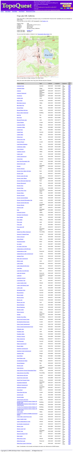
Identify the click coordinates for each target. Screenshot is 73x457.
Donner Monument (21, 183)
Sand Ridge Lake (21, 358)
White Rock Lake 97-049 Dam (24, 443)
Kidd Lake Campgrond (22, 258)
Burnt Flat (19, 117)
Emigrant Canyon (21, 212)
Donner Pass (20, 185)
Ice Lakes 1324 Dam (22, 246)
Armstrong (19, 95)
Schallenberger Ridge (22, 360)
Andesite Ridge (20, 88)
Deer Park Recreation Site (23, 161)
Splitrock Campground (22, 385)
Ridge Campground (21, 343)
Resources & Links (30, 11)
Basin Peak (19, 100)
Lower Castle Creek (21, 283)
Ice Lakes (19, 244)
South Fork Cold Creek (22, 377)
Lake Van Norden (21, 273)
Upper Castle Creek (21, 419)
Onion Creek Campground (23, 324)
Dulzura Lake (20, 207)
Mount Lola (19, 300)
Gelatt (18, 229)
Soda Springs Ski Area (22, 375)
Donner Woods (20, 205)
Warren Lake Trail (21, 428)
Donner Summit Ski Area (23, 202)
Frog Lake (19, 224)
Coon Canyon (20, 149)
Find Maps (14, 11)
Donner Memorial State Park (24, 180)
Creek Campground (21, 156)
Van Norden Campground (23, 424)
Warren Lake (20, 426)
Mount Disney (20, 292)
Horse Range (20, 239)
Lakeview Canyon (21, 278)
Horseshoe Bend (21, 241)
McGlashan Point (21, 290)
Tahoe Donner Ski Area (22, 399)
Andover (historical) (21, 93)
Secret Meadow (20, 363)
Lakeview (19, 275)
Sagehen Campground (22, 348)
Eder (18, 210)
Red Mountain (20, 341)
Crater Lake (20, 154)
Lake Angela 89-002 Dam (23, 266)
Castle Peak (20, 132)
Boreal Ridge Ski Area (22, 110)
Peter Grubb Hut (21, 338)
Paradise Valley (20, 334)
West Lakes (20, 436)
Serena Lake (20, 365)
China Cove (20, 137)
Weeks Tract (20, 431)
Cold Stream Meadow (22, 144)
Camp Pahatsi (20, 122)
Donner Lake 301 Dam (22, 176)
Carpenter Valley (21, 127)
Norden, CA (45, 21)
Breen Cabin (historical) (22, 112)
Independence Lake (21, 251)
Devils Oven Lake (21, 163)
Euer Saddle (20, 217)
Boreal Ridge (20, 107)
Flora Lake (19, 222)
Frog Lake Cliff (20, 227)
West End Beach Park (22, 433)
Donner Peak (20, 188)
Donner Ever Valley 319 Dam (24, 171)
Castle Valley (20, 134)
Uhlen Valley (20, 411)
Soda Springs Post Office (23, 373)
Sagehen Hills (20, 353)
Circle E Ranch (20, 141)
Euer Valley (19, 219)
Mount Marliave (20, 304)
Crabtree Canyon (21, 151)
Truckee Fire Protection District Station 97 (27, 407)
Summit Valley (20, 397)
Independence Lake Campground (25, 253)
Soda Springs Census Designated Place (26, 370)
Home (2, 11)
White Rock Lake (21, 441)
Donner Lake (20, 173)
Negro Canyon (20, 312)
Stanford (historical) (21, 387)
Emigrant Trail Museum (22, 214)
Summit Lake (20, 394)
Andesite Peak (20, 86)
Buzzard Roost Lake (22, 120)
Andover (19, 90)
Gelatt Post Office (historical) (24, 231)
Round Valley (20, 346)
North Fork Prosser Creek (23, 319)
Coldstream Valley (21, 146)
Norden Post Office (21, 317)
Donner (19, 166)
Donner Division (21, 168)
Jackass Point (20, 256)
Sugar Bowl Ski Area (22, 392)
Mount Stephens (21, 307)
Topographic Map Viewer (43, 34)
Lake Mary (19, 268)
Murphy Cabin (20, 309)
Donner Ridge (20, 193)
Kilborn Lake (20, 261)
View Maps (7, 11)
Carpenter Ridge (21, 124)
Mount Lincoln (20, 297)
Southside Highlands (22, 382)
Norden (19, 314)
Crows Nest (20, 159)
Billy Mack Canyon (21, 103)
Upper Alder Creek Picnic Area (24, 416)
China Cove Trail (21, 139)
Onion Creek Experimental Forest (25, 326)
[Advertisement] (7, 39)
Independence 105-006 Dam (24, 248)
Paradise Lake (20, 331)
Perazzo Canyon (21, 336)
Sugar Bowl (19, 390)
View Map (69, 86)
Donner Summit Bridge (22, 197)
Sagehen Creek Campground (24, 351)
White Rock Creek (21, 438)
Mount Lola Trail (21, 302)
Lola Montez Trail (21, 280)
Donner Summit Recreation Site (24, 200)
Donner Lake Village (22, 178)
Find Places (21, 11)
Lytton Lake (19, 287)
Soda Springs (20, 368)
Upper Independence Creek (23, 421)
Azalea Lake (20, 98)
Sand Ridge (20, 355)
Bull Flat (19, 115)
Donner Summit (20, 195)
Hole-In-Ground (20, 236)
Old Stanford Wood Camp (23, 321)
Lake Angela (20, 263)
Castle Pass (20, 129)
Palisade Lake (20, 329)
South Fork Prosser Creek (23, 380)
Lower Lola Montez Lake (23, 285)
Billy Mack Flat (20, 105)
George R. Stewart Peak (23, 234)
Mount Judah (20, 295)
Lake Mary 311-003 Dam (23, 270)
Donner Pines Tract (21, 190)
